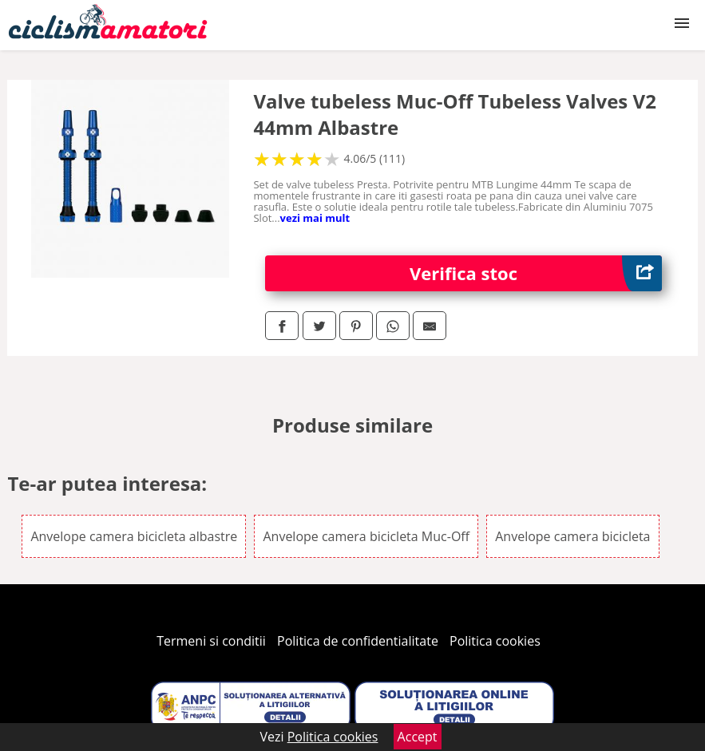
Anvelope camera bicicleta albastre (133, 536)
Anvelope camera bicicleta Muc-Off (366, 536)
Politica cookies (495, 641)
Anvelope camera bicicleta (572, 536)
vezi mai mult (315, 218)
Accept (418, 736)
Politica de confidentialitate (357, 641)
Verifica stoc (536, 273)
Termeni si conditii (211, 641)
